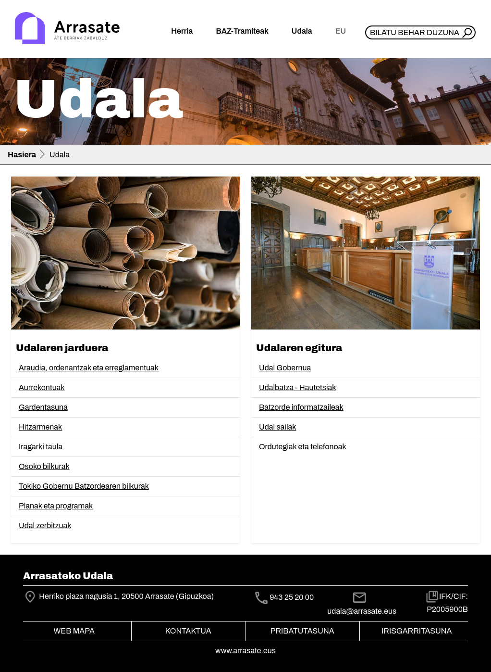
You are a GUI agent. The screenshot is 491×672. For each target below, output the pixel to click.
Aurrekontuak (42, 387)
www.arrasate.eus (245, 651)
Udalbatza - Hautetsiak (297, 387)
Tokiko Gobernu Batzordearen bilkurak (84, 486)
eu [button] (340, 31)
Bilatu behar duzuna (414, 32)
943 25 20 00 (292, 597)
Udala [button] (302, 31)
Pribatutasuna (302, 631)
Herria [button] (182, 31)
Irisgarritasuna (416, 631)
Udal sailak (277, 427)
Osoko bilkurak (44, 466)
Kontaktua (188, 631)
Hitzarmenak (40, 427)
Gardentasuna (43, 407)
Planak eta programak (56, 506)
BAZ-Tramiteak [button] (242, 31)
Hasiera (22, 155)
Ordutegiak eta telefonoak (302, 447)
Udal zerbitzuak (45, 525)
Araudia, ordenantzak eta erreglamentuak (89, 368)
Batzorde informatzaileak (301, 407)
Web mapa (74, 631)
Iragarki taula (40, 447)
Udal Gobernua (285, 368)
